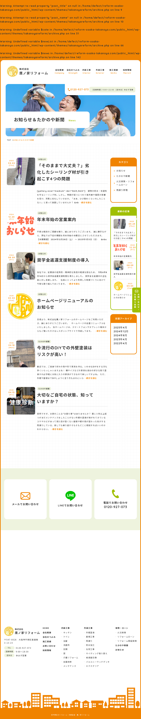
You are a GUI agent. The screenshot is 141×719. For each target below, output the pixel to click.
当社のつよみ (73, 71)
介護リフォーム (70, 657)
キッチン (67, 632)
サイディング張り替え (96, 653)
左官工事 (90, 649)
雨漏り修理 (122, 190)
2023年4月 (120, 339)
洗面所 (66, 645)
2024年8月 (120, 335)
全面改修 (67, 661)
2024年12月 (121, 331)
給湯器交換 (91, 657)
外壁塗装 (90, 632)
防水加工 (90, 645)
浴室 (65, 641)
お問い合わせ (49, 645)
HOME (46, 628)
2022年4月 (120, 343)
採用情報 (127, 71)
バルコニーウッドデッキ (98, 661)
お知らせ (120, 170)
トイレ (66, 636)
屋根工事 (90, 636)
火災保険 (121, 632)
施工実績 (113, 71)
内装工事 (86, 71)
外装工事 (100, 71)
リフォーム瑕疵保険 (127, 641)
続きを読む (86, 202)
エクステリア (92, 666)
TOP (9, 140)
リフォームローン (126, 636)
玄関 (65, 649)
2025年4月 (120, 327)
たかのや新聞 (123, 176)
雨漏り (89, 641)
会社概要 (59, 71)
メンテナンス (69, 666)
